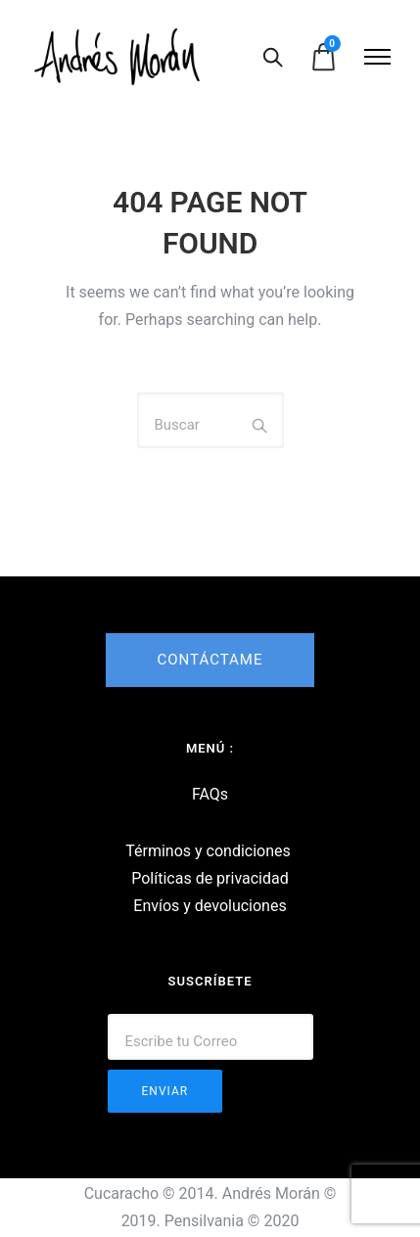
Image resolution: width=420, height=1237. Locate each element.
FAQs (210, 794)
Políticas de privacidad (210, 878)
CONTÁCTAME (210, 659)
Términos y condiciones (208, 851)
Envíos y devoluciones (209, 905)
